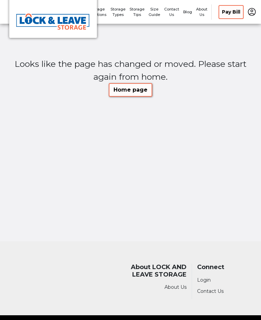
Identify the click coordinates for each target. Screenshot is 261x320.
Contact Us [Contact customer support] (210, 291)
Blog (187, 12)
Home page (130, 90)
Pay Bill (231, 12)
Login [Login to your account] (204, 280)
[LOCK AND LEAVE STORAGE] (53, 21)
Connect (210, 267)
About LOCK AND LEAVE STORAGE (159, 271)
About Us (175, 287)
